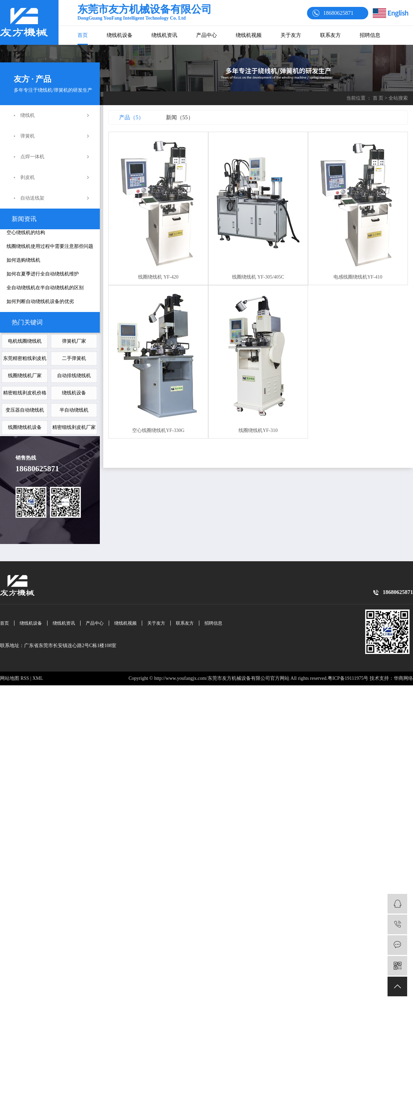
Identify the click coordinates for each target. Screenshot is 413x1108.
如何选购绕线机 (23, 260)
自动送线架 (32, 198)
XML (37, 678)
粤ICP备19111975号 (348, 678)
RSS (25, 678)
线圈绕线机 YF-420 (158, 277)
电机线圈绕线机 (25, 341)
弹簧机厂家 (74, 341)
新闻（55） (179, 117)
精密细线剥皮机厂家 (74, 427)
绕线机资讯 (164, 35)
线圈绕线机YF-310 (258, 430)
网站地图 (9, 678)
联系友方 (330, 35)
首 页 (378, 98)
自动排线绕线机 (74, 375)
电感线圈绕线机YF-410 (357, 277)
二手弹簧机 (74, 358)
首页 (82, 35)
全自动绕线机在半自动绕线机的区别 (45, 287)
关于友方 (290, 35)
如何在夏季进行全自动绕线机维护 (43, 273)
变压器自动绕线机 (25, 410)
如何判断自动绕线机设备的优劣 (40, 301)
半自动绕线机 (74, 410)
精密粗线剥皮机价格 (24, 392)
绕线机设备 (120, 35)
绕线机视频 (249, 35)
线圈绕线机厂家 (25, 375)
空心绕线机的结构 (26, 232)
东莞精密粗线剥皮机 (24, 358)
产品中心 (206, 35)
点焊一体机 (32, 156)
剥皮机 (27, 177)
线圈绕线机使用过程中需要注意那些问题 (50, 246)
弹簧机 (27, 136)
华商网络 (403, 678)
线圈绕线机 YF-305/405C (258, 277)
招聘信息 (370, 35)
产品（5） (131, 117)
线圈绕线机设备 (25, 427)
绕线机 (27, 115)
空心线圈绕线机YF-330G (158, 430)
